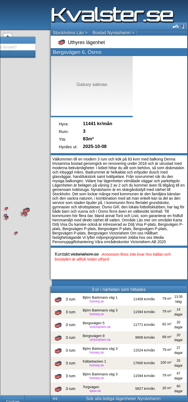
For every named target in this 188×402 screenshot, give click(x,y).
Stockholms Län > (70, 32)
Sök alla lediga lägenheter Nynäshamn (123, 398)
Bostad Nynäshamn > (113, 32)
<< (55, 398)
